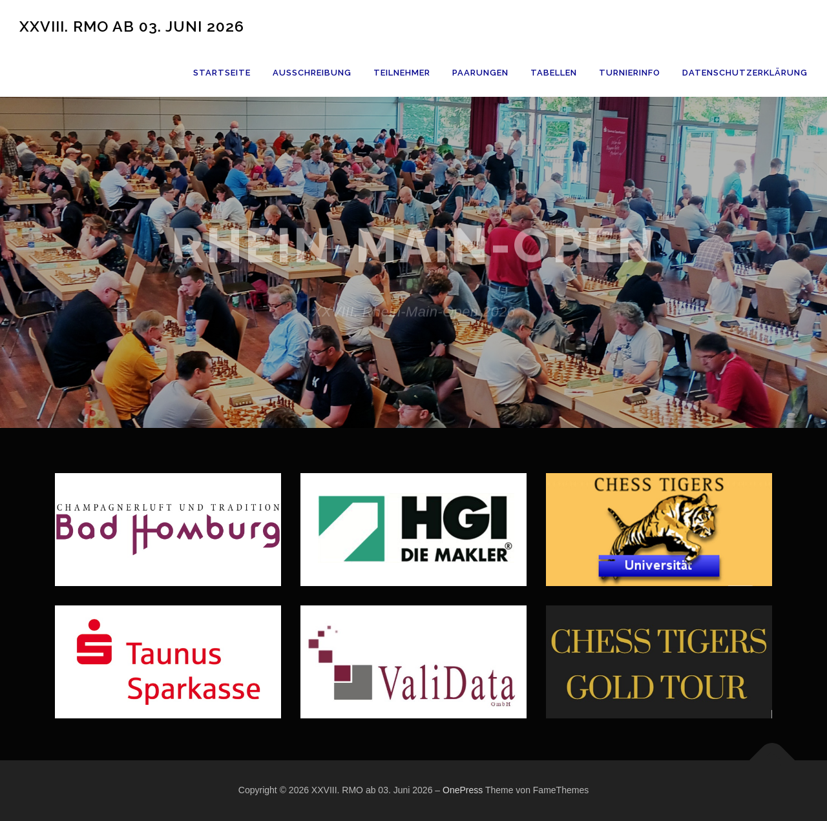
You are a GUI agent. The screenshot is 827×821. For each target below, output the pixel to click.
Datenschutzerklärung (745, 72)
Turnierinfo (629, 72)
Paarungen (480, 72)
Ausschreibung (312, 72)
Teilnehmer (401, 72)
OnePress (463, 790)
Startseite (222, 72)
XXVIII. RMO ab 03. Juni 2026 (131, 25)
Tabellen (553, 72)
